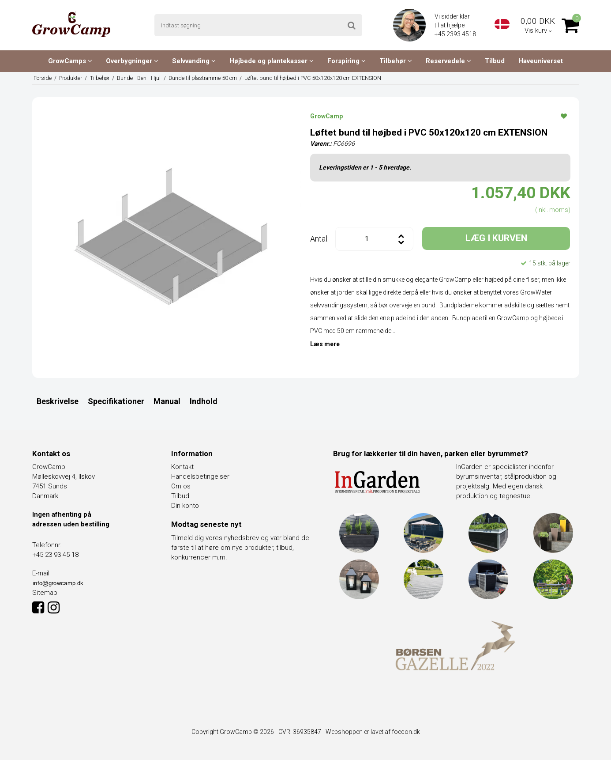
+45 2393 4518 (456, 34)
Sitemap (44, 593)
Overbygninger (132, 61)
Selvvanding (194, 61)
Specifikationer (116, 401)
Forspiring (346, 61)
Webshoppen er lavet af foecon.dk (373, 731)
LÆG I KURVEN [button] (496, 238)
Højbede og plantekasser (271, 61)
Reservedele (448, 61)
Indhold (203, 401)
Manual (167, 401)
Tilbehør (395, 61)
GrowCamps (70, 61)
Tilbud (495, 61)
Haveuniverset (540, 61)
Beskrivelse (58, 401)
